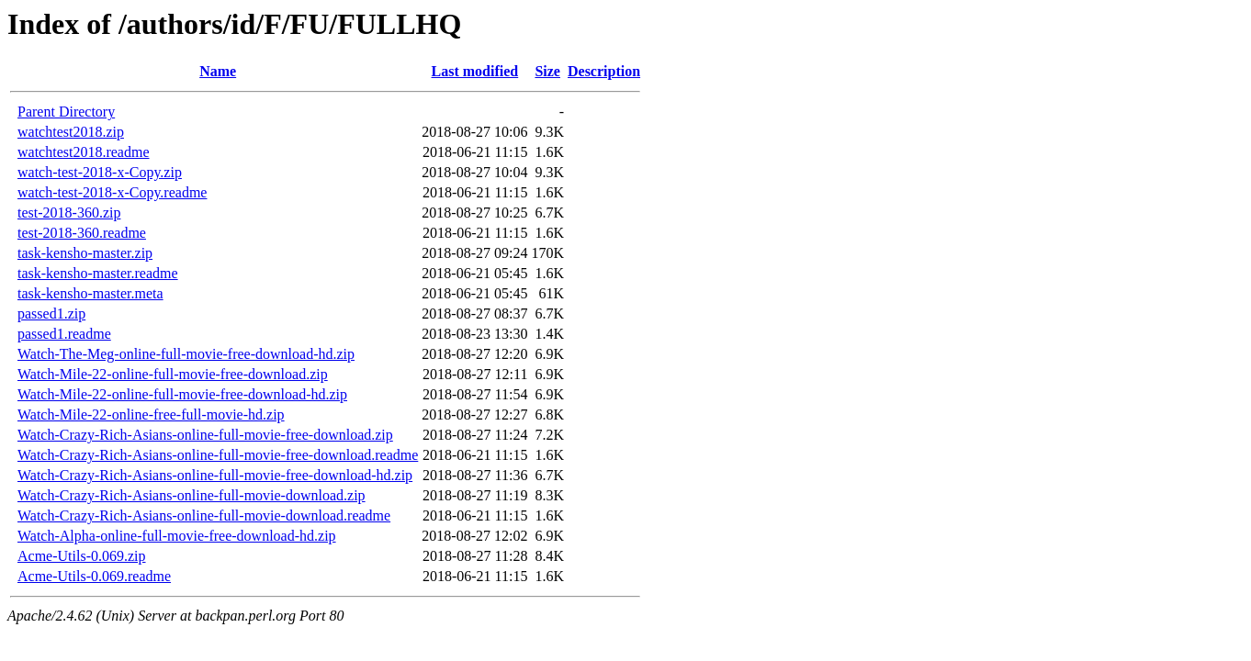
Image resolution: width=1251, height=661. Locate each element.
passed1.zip (51, 313)
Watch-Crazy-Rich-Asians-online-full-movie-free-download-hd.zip (214, 475)
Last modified (475, 71)
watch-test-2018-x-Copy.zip (99, 172)
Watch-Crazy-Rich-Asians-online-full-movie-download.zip (191, 495)
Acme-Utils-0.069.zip (81, 556)
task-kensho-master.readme (97, 273)
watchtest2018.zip (70, 132)
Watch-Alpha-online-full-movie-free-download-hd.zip (176, 535)
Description (604, 71)
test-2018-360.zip (68, 212)
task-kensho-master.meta (90, 293)
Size (547, 71)
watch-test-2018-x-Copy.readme (112, 192)
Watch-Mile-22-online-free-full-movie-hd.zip (151, 414)
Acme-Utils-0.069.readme (94, 576)
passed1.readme (64, 334)
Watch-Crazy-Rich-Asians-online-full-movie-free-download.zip (205, 435)
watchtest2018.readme (83, 152)
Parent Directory (66, 111)
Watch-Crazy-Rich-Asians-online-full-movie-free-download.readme (217, 455)
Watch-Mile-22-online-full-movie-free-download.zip (172, 374)
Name (217, 71)
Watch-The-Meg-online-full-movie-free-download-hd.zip (186, 354)
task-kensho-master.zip (84, 253)
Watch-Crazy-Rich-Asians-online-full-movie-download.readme (203, 515)
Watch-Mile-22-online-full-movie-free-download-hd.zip (182, 394)
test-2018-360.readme (81, 233)
